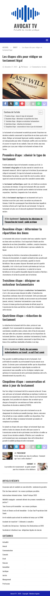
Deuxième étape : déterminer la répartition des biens (22, 118)
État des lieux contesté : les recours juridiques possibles (21, 491)
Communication (8, 550)
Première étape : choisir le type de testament (19, 116)
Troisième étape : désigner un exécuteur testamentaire (22, 121)
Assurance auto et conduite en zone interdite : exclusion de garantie (25, 487)
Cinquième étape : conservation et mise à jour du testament (24, 126)
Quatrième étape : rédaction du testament (18, 124)
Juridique (5, 571)
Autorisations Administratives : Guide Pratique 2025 (20, 495)
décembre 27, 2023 (11, 67)
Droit (4, 558)
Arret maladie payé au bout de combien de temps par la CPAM (23, 517)
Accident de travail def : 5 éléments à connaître (18, 521)
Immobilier (6, 567)
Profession (6, 583)
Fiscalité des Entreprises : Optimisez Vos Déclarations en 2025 (23, 525)
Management (7, 579)
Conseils (5, 554)
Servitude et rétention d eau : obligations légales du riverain (22, 530)
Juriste (5, 575)
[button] (46, 40)
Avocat (5, 546)
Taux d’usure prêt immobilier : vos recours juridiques (20, 506)
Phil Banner (24, 67)
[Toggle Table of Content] (39, 112)
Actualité (5, 542)
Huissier (5, 562)
